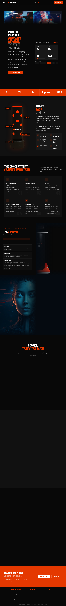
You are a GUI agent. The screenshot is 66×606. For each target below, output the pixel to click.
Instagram (53, 595)
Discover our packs (16, 72)
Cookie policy (14, 595)
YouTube (53, 592)
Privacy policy (14, 594)
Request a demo (58, 2)
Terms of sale (14, 599)
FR (35, 2)
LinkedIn (53, 594)
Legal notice (13, 592)
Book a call (33, 597)
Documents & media (33, 594)
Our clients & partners (33, 592)
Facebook (53, 597)
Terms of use (13, 597)
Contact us (57, 576)
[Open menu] (4, 2)
